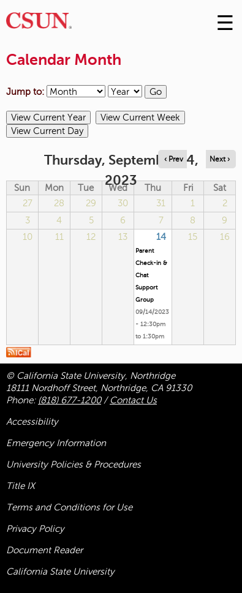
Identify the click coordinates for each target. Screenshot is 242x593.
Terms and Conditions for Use (69, 507)
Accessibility (32, 422)
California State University (60, 571)
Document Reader (44, 550)
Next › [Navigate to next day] (220, 159)
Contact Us (133, 400)
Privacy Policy (35, 529)
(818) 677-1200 (69, 400)
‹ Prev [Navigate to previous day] (173, 159)
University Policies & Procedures (73, 464)
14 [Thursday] (161, 237)
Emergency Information (56, 443)
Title (20, 486)
